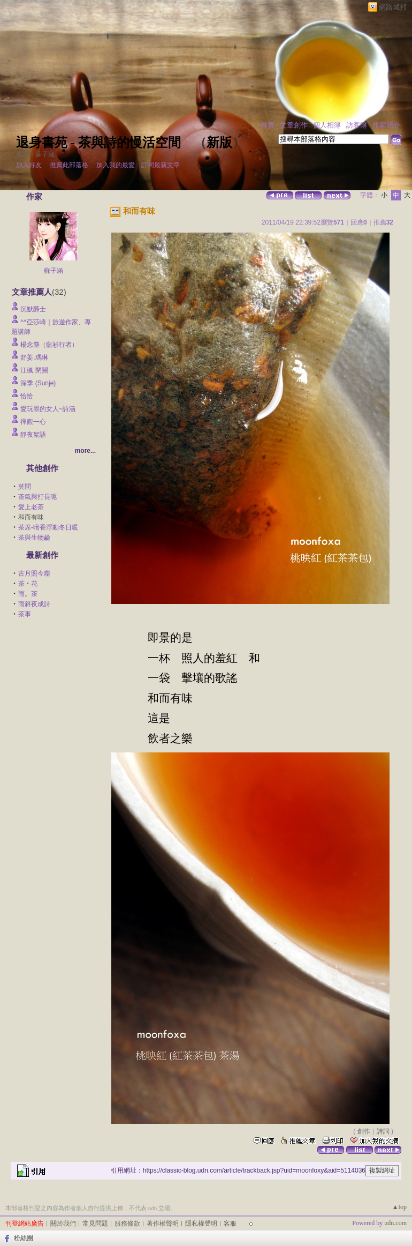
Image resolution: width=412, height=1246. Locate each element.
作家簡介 (386, 125)
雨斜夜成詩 (34, 604)
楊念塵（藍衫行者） (49, 344)
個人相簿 (327, 125)
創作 (363, 1131)
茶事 (24, 614)
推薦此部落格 (69, 165)
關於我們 (63, 1223)
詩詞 (383, 1131)
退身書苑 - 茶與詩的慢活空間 (98, 143)
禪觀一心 (33, 422)
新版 (219, 143)
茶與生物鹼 (34, 537)
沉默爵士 (33, 309)
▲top (399, 1207)
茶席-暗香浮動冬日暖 (48, 527)
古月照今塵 (34, 573)
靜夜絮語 (33, 434)
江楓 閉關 (34, 370)
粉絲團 (23, 1238)
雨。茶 (27, 594)
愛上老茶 (31, 507)
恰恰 (26, 396)
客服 (230, 1223)
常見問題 (95, 1223)
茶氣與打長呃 (37, 497)
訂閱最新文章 (160, 165)
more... (85, 450)
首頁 (267, 125)
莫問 (24, 486)
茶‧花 (27, 583)
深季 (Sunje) (38, 383)
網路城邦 (393, 7)
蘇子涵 (53, 270)
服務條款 (127, 1223)
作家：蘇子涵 (35, 154)
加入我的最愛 (115, 165)
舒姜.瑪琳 (34, 357)
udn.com (395, 1223)
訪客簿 (356, 125)
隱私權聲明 (201, 1223)
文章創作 (294, 125)
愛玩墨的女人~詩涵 (47, 409)
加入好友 (29, 165)
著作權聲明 (163, 1223)
